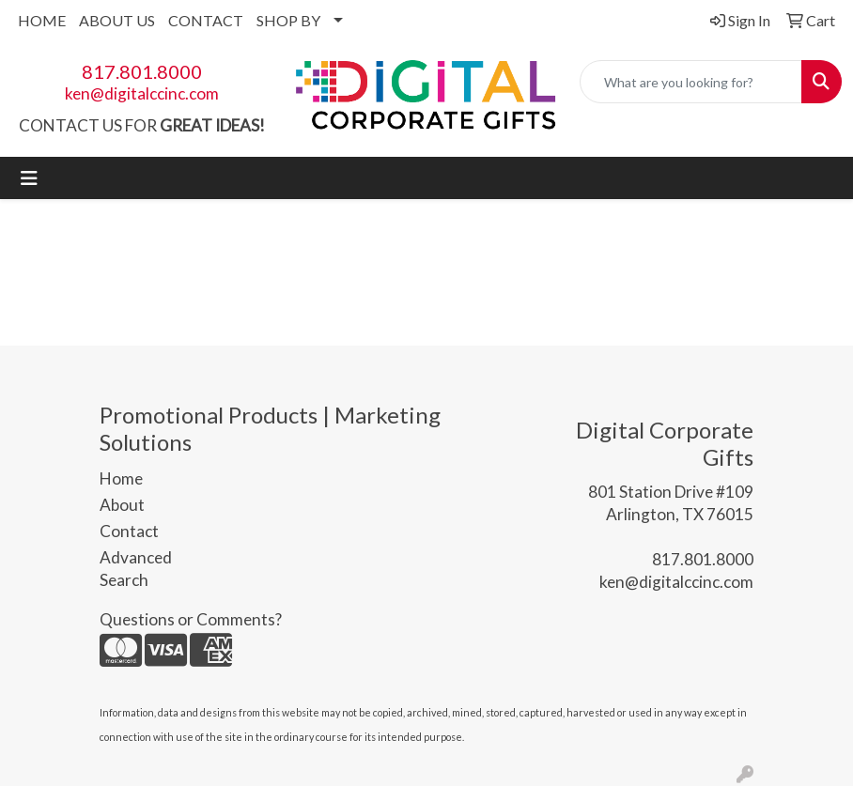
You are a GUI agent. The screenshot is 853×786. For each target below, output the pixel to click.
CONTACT (205, 20)
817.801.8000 (142, 71)
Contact (129, 531)
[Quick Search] (691, 81)
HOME (42, 20)
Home (121, 478)
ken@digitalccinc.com (142, 93)
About (122, 505)
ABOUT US (117, 20)
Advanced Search (136, 568)
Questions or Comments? (191, 619)
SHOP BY (288, 20)
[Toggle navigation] (29, 178)
